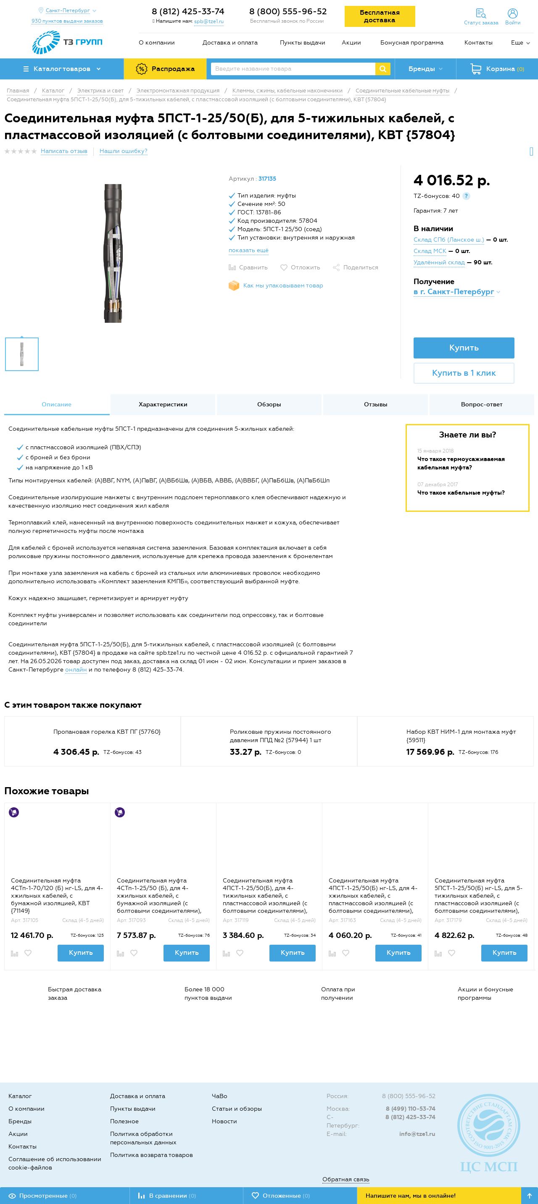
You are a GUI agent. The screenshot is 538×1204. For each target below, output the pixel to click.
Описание (56, 404)
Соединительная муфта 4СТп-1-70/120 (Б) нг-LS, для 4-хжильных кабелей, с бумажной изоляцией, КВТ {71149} (57, 895)
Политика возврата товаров (151, 1155)
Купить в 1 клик (464, 373)
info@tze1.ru (417, 1134)
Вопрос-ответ (482, 404)
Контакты (478, 42)
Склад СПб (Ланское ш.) (449, 239)
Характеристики (163, 404)
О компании (157, 42)
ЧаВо (219, 1096)
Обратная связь (345, 1179)
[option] (113, 253)
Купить (464, 347)
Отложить (305, 267)
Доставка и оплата (230, 42)
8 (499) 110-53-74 (410, 1108)
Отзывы (376, 404)
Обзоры (269, 404)
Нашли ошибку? (124, 151)
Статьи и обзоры (237, 1108)
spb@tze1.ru (209, 21)
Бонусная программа (411, 42)
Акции (351, 42)
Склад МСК (430, 251)
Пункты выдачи (302, 42)
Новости (224, 1121)
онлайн (76, 669)
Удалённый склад (439, 262)
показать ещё (249, 250)
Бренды (20, 1121)
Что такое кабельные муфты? (461, 492)
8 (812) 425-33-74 (188, 11)
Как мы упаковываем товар (283, 285)
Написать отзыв (64, 151)
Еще (517, 42)
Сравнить (253, 267)
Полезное (124, 1121)
